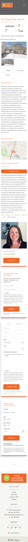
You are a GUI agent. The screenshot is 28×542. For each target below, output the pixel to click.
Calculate (11, 438)
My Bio (21, 258)
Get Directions (14, 171)
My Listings (5, 256)
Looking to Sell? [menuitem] (14, 497)
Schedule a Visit (19, 323)
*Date (4, 340)
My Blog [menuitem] (14, 499)
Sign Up (17, 533)
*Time (4, 346)
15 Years (12, 412)
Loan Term (5, 409)
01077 (4, 217)
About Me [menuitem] (14, 494)
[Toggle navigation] (24, 5)
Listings (8, 215)
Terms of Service (9, 393)
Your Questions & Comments (10, 352)
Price (4, 417)
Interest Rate (6, 428)
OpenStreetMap (19, 158)
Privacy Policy (14, 303)
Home (2, 215)
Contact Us (8, 323)
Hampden (17, 215)
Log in (12, 533)
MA (12, 215)
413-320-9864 (9, 254)
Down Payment (7, 422)
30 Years (6, 412)
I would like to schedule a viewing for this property (14, 361)
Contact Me (11, 260)
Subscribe (11, 309)
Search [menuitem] (14, 492)
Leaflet (13, 158)
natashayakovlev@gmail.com (15, 515)
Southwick (24, 215)
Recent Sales (11, 256)
